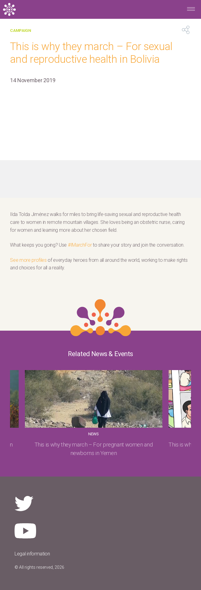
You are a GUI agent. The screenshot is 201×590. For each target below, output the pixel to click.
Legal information (32, 554)
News (93, 433)
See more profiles (28, 260)
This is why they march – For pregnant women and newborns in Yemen (94, 448)
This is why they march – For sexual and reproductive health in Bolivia (91, 53)
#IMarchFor (80, 245)
